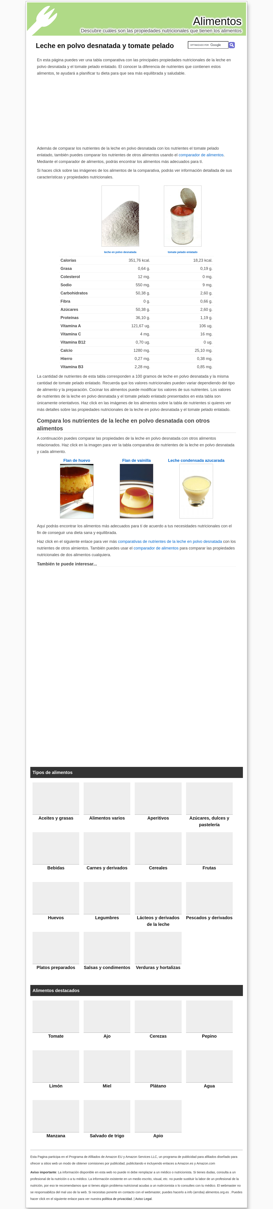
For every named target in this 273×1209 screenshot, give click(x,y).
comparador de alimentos (201, 155)
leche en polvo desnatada (120, 252)
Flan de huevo (76, 460)
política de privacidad (117, 1199)
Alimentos (217, 21)
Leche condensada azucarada (196, 460)
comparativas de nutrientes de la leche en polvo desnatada (170, 541)
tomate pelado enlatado (182, 252)
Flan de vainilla (136, 460)
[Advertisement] (136, 110)
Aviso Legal (143, 1199)
